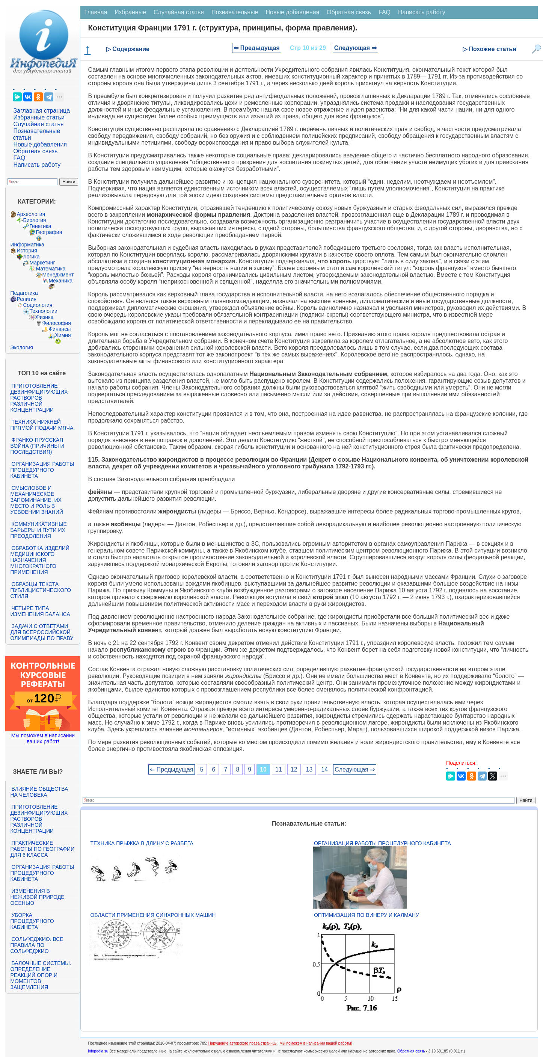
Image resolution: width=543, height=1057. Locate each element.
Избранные (130, 12)
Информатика (27, 245)
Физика (44, 317)
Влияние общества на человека (39, 792)
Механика (60, 281)
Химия (63, 335)
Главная (95, 12)
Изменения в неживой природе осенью (37, 897)
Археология (31, 214)
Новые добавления (40, 144)
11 (278, 769)
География (49, 232)
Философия (56, 323)
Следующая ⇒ (355, 48)
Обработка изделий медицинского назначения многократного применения (39, 560)
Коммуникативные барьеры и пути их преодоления (38, 530)
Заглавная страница (41, 110)
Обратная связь (35, 151)
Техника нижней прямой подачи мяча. (42, 425)
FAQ (19, 158)
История (27, 251)
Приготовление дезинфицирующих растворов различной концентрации (39, 398)
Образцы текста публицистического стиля (40, 590)
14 (324, 769)
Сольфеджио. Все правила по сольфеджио (36, 945)
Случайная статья (38, 124)
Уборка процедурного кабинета (32, 921)
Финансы (59, 329)
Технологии (43, 311)
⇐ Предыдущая (257, 48)
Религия (26, 299)
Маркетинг (42, 263)
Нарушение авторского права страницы (243, 1043)
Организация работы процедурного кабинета (42, 470)
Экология (21, 347)
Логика (31, 257)
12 (294, 769)
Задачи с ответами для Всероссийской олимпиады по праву (41, 632)
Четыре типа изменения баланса (40, 611)
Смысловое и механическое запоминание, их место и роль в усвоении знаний (36, 500)
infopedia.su (98, 1051)
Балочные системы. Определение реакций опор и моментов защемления (40, 975)
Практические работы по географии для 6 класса (42, 849)
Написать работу (36, 165)
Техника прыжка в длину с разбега (141, 843)
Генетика (40, 226)
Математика (50, 269)
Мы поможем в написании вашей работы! (315, 1043)
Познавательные (234, 12)
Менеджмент (58, 275)
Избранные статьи (38, 117)
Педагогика (24, 293)
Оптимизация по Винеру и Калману (366, 915)
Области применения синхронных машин (153, 915)
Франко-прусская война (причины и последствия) (37, 446)
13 (309, 769)
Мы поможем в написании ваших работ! (43, 738)
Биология (34, 220)
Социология (37, 305)
